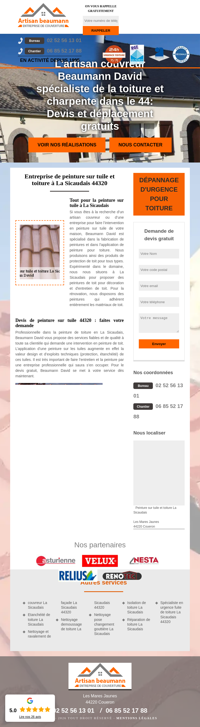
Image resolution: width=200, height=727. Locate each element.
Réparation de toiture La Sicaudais (138, 624)
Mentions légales (136, 718)
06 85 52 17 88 (53, 51)
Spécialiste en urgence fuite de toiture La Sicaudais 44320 (171, 612)
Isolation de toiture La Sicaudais (136, 607)
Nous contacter (140, 144)
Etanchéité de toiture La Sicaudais (39, 619)
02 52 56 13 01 (53, 40)
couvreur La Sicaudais (37, 605)
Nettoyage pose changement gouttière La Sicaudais (104, 624)
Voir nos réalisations (67, 144)
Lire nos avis (30, 717)
